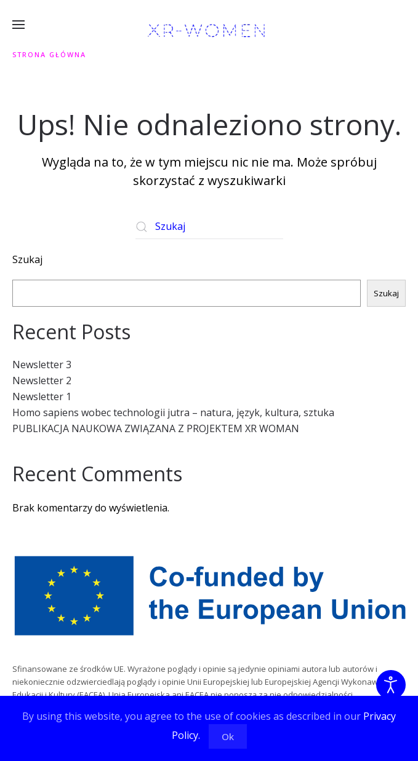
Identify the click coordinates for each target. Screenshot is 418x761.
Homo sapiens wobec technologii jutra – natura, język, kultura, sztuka (173, 412)
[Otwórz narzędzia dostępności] (391, 685)
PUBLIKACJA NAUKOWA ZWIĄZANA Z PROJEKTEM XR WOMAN (155, 428)
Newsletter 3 (41, 364)
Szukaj (27, 259)
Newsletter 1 (41, 396)
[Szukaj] (209, 227)
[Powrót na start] (209, 30)
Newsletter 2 (41, 380)
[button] (18, 24)
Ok (228, 736)
